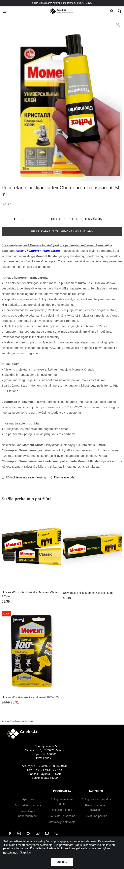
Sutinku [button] (62, 862)
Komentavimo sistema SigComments (18, 721)
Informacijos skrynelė (62, 822)
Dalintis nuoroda (62, 477)
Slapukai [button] (25, 852)
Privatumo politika (96, 816)
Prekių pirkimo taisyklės (96, 799)
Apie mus (28, 799)
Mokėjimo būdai (62, 809)
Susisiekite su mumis (28, 805)
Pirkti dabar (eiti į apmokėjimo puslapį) (62, 231)
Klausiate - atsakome (62, 816)
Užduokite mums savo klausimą (24, 477)
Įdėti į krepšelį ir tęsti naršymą (76, 218)
